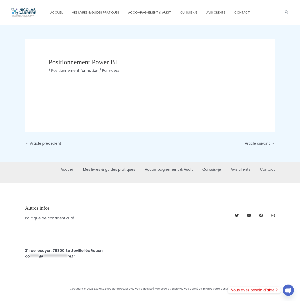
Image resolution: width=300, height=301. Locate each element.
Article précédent (43, 143)
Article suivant (259, 143)
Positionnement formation (75, 70)
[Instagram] (273, 216)
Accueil (60, 169)
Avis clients (240, 169)
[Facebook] (261, 216)
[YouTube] (249, 216)
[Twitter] (237, 216)
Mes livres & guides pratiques (104, 169)
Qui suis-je (209, 169)
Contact (267, 169)
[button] (287, 12)
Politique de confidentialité (49, 218)
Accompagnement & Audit (165, 169)
